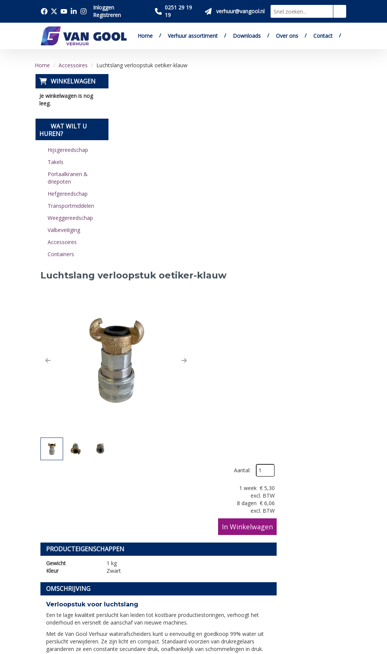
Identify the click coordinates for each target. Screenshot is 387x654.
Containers (60, 254)
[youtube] (82, 587)
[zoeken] (339, 11)
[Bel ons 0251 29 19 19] (177, 11)
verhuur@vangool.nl (162, 414)
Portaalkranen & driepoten (67, 177)
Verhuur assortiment (193, 35)
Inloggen (103, 7)
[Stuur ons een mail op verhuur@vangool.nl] (235, 11)
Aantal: (312, 97)
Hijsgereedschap (67, 149)
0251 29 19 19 (63, 550)
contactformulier (232, 414)
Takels (55, 161)
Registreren (107, 15)
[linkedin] (48, 607)
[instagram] (65, 607)
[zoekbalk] (302, 11)
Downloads (247, 35)
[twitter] (65, 587)
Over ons (287, 35)
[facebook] (48, 587)
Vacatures (124, 543)
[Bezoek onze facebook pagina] (44, 11)
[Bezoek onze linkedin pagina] (73, 11)
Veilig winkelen (201, 526)
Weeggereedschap (69, 217)
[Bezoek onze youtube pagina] (63, 11)
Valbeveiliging (63, 229)
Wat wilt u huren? (62, 130)
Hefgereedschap (67, 193)
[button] (127, 166)
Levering (192, 517)
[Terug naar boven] (193, 451)
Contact (323, 35)
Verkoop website (134, 534)
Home (145, 35)
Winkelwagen (72, 81)
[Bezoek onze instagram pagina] (83, 11)
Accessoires (73, 65)
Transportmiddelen (70, 205)
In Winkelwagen (317, 153)
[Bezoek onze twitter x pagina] (54, 11)
